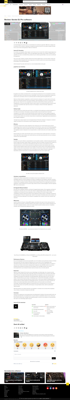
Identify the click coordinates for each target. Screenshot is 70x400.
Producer (7, 4)
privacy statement (46, 398)
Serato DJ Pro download (19, 302)
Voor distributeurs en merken (23, 391)
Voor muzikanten (36, 388)
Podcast (43, 4)
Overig (34, 4)
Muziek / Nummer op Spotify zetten (39, 393)
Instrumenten (15, 4)
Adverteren (20, 388)
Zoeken (46, 1)
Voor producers (35, 387)
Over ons (48, 4)
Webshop (39, 4)
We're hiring (20, 392)
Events (30, 4)
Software (34, 391)
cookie (40, 398)
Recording (34, 392)
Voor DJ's (34, 390)
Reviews (26, 4)
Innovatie (21, 4)
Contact (19, 393)
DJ (10, 4)
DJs (5, 388)
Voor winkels (20, 390)
